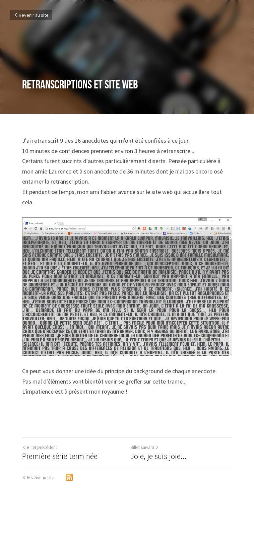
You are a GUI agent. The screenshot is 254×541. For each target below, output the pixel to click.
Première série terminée (60, 456)
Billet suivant (144, 447)
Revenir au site (31, 15)
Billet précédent (39, 447)
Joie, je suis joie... (158, 456)
